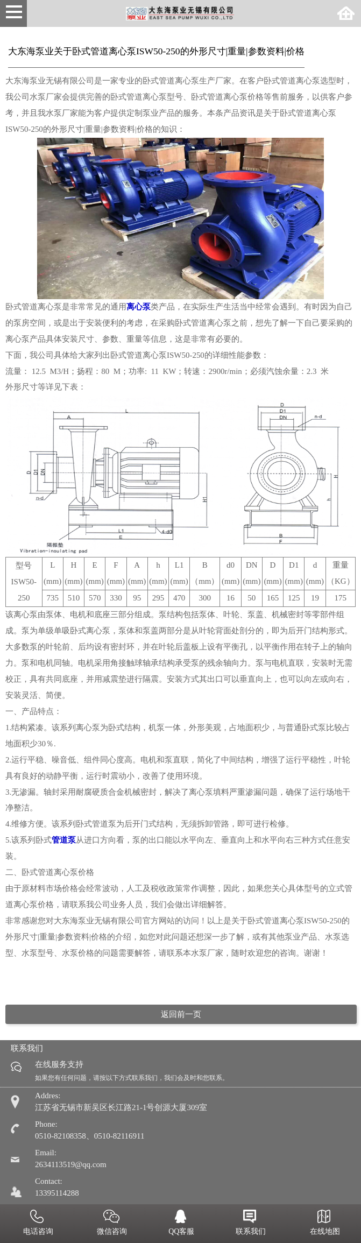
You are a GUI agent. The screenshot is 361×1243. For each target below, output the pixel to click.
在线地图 (324, 1224)
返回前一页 (181, 1014)
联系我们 (250, 1224)
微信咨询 (111, 1224)
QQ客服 (181, 1224)
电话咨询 (37, 1224)
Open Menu (13, 13)
